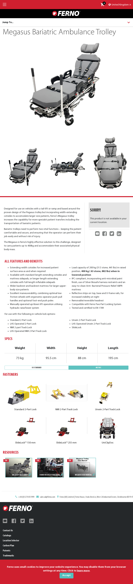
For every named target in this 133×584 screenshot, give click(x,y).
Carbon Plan (8, 545)
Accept (66, 575)
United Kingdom (119, 4)
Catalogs (7, 535)
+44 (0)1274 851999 (45, 498)
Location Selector (11, 540)
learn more (83, 570)
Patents (6, 550)
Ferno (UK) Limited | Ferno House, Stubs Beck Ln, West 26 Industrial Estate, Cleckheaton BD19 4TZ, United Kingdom (86, 498)
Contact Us (8, 530)
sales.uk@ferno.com (57, 498)
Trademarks (8, 555)
